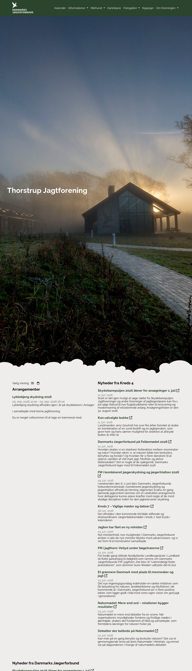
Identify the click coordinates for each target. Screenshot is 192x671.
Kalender (60, 8)
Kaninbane (114, 8)
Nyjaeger (148, 8)
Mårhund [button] (97, 8)
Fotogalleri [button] (130, 8)
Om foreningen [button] (166, 8)
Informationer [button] (77, 8)
